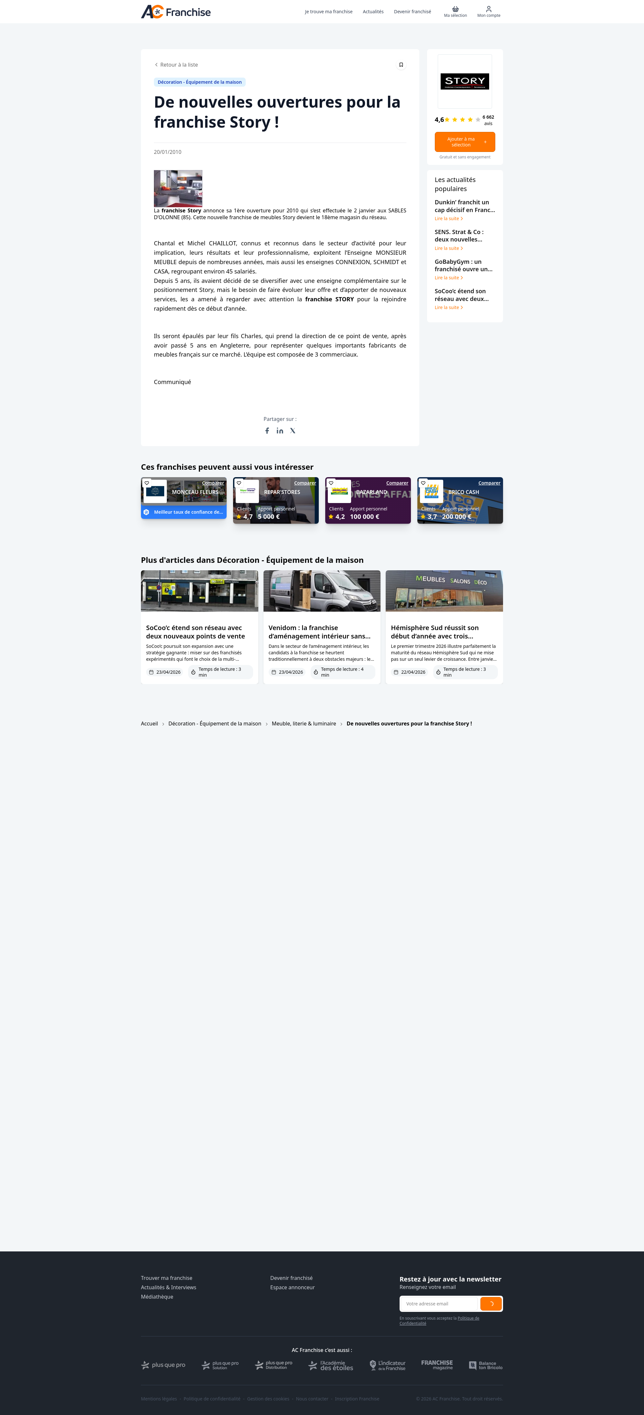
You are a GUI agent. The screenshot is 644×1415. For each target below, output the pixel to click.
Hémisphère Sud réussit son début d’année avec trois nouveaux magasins (435, 636)
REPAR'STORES (282, 492)
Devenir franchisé (291, 1278)
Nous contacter (312, 1399)
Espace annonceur (292, 1287)
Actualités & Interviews (168, 1287)
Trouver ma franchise (166, 1278)
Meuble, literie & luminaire (304, 723)
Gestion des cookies (268, 1399)
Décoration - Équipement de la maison (214, 723)
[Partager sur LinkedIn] (280, 430)
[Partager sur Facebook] (267, 430)
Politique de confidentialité (212, 1399)
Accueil (149, 723)
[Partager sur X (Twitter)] (293, 430)
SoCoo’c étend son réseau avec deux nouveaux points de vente (195, 631)
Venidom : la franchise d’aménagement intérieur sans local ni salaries (317, 636)
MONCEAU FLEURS (195, 492)
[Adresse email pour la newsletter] (439, 1304)
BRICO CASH (463, 492)
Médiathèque (157, 1296)
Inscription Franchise (357, 1399)
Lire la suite (449, 218)
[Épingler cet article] (401, 64)
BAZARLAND (371, 492)
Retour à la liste (176, 64)
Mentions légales (159, 1399)
